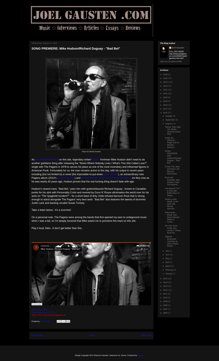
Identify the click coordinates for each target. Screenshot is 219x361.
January (169, 274)
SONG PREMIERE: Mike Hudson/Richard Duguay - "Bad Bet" (173, 157)
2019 (165, 101)
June (167, 254)
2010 (165, 297)
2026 (165, 74)
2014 (165, 282)
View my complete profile (171, 61)
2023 (165, 86)
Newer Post (37, 335)
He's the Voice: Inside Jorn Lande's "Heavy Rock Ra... (173, 229)
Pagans (95, 159)
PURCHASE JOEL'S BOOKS (43, 312)
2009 (165, 301)
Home (92, 335)
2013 (165, 286)
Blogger (140, 355)
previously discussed (46, 159)
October (169, 116)
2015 (165, 278)
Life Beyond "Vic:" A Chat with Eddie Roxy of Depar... (172, 192)
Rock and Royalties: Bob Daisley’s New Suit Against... (172, 181)
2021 (165, 93)
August (168, 123)
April (167, 262)
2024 (165, 82)
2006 (165, 313)
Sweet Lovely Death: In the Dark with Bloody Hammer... (171, 204)
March (168, 266)
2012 (165, 290)
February (169, 270)
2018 (165, 105)
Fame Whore (110, 174)
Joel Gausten (178, 48)
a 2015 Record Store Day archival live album (106, 178)
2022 (165, 90)
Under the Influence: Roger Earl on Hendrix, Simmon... (172, 142)
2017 (165, 109)
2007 (165, 309)
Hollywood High (66, 178)
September (170, 120)
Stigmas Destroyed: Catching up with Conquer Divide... (172, 241)
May (167, 258)
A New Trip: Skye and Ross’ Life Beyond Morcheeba (172, 170)
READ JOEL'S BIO (39, 310)
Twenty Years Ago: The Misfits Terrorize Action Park (173, 130)
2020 (165, 97)
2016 (165, 113)
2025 (165, 78)
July (167, 251)
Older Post (146, 335)
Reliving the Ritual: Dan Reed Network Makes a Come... (172, 217)
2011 (165, 294)
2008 (165, 305)
